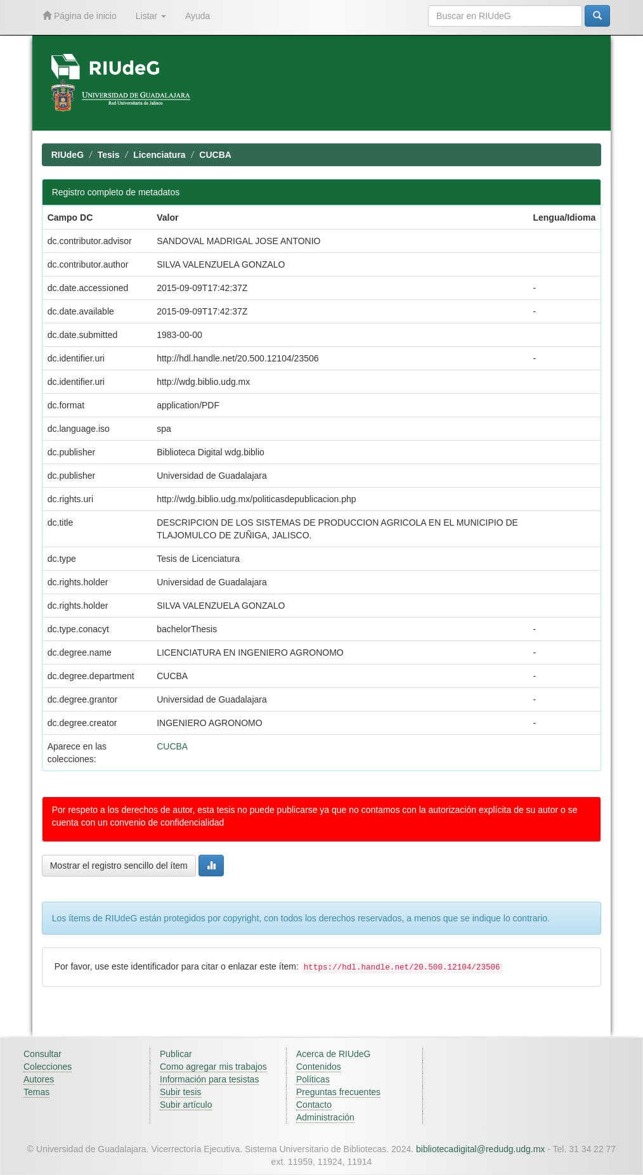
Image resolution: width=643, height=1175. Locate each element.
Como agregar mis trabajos (213, 1066)
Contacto (314, 1105)
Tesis (109, 155)
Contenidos (318, 1066)
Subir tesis (180, 1092)
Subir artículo (186, 1105)
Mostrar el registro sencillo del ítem (119, 865)
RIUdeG (67, 155)
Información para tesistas (209, 1079)
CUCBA (215, 155)
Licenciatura (159, 155)
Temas (36, 1092)
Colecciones (47, 1066)
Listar (151, 16)
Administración (325, 1117)
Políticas (313, 1079)
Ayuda (197, 16)
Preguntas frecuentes (338, 1092)
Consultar (42, 1054)
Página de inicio (79, 15)
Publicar (176, 1054)
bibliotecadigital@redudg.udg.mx (480, 1149)
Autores (38, 1079)
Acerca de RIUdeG (333, 1054)
